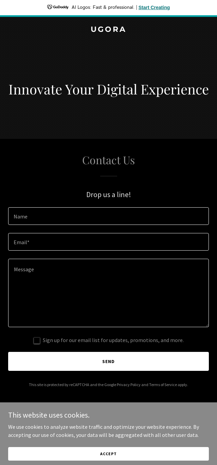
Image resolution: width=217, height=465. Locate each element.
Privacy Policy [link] (129, 384)
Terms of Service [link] (163, 384)
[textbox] (108, 216)
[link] (108, 29)
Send (108, 361)
